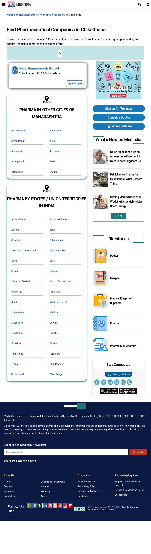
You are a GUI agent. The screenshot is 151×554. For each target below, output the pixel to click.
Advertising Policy (87, 486)
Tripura (14, 364)
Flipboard (70, 505)
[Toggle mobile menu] (3, 4)
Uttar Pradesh (57, 364)
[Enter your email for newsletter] (66, 452)
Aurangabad (17, 161)
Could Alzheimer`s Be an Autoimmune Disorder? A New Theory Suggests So (125, 156)
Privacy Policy (94, 509)
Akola (52, 140)
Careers (8, 481)
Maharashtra (60, 14)
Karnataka (55, 291)
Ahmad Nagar (18, 130)
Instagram (65, 505)
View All (118, 216)
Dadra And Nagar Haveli (23, 250)
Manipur (54, 312)
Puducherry (17, 333)
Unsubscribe (121, 494)
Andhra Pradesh (19, 219)
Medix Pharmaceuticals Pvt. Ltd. (39, 68)
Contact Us (84, 475)
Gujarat (14, 271)
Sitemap (45, 486)
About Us (9, 475)
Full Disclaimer (54, 433)
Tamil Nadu (17, 353)
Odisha (53, 322)
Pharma (47, 14)
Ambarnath (17, 151)
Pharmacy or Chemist (123, 345)
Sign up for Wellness (118, 109)
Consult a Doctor (119, 117)
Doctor (114, 255)
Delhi (14, 260)
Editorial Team (11, 496)
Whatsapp (29, 505)
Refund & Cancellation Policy (129, 490)
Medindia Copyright (130, 507)
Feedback (83, 496)
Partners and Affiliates (89, 491)
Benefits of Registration (53, 481)
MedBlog (45, 491)
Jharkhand (16, 291)
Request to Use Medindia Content (127, 483)
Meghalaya (17, 322)
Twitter (39, 505)
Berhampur (17, 171)
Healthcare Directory (30, 14)
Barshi (53, 161)
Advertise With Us (86, 481)
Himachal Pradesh (21, 281)
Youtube (60, 505)
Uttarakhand (17, 374)
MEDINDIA (19, 5)
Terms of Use (108, 509)
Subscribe (138, 452)
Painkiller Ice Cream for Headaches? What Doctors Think (126, 179)
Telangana (55, 353)
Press (44, 496)
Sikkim (53, 343)
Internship (9, 491)
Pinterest (50, 505)
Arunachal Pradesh (59, 219)
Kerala (14, 302)
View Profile (75, 83)
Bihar (52, 229)
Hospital (115, 278)
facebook (34, 505)
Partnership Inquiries (126, 475)
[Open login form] (148, 4)
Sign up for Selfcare (119, 126)
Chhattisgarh (56, 240)
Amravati (54, 151)
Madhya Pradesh (58, 302)
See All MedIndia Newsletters (20, 460)
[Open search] (140, 4)
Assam (15, 229)
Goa (52, 260)
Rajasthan (16, 343)
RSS (55, 505)
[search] (70, 406)
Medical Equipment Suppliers (121, 301)
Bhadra (53, 171)
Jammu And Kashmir (60, 281)
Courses (8, 486)
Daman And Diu (58, 250)
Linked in (44, 505)
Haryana (54, 271)
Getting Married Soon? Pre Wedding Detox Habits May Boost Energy (126, 201)
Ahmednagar (18, 140)
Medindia (12, 14)
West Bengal (56, 374)
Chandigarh (17, 240)
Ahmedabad (56, 130)
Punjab (53, 333)
